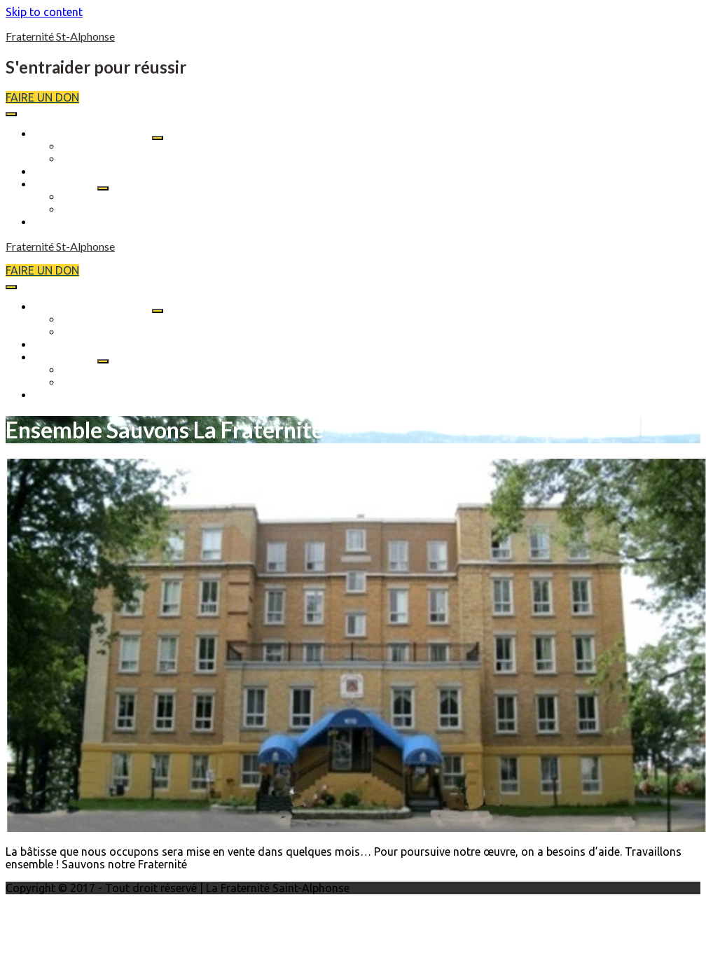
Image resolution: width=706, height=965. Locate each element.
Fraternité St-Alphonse (60, 36)
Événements (64, 171)
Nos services (65, 184)
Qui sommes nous (107, 146)
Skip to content (44, 12)
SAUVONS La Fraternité (93, 133)
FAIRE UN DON (42, 97)
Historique (88, 159)
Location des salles (110, 209)
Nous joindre (66, 222)
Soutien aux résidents (116, 196)
